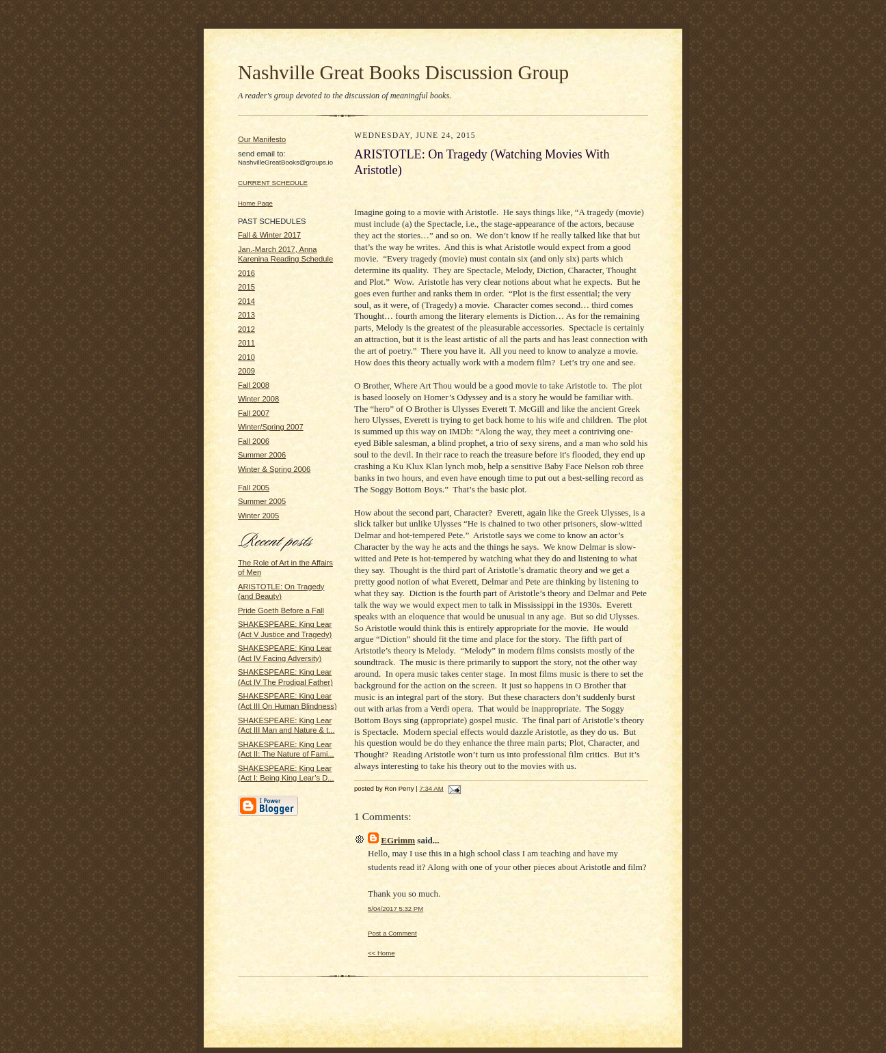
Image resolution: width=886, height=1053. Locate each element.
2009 (246, 371)
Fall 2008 (253, 385)
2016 (246, 273)
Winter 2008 (258, 399)
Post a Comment (392, 933)
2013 (246, 315)
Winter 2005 (258, 515)
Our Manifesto (262, 139)
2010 (246, 357)
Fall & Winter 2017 (269, 235)
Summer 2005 (262, 501)
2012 (246, 329)
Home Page (255, 203)
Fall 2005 (253, 487)
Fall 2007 (253, 413)
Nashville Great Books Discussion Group (403, 72)
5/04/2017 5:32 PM (395, 908)
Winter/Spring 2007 (271, 427)
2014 (246, 301)
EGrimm (398, 840)
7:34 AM (431, 788)
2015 (246, 287)
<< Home (381, 953)
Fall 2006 (253, 441)
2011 (246, 343)
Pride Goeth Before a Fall (281, 610)
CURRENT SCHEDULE (273, 182)
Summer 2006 (262, 455)
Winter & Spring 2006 (274, 469)
